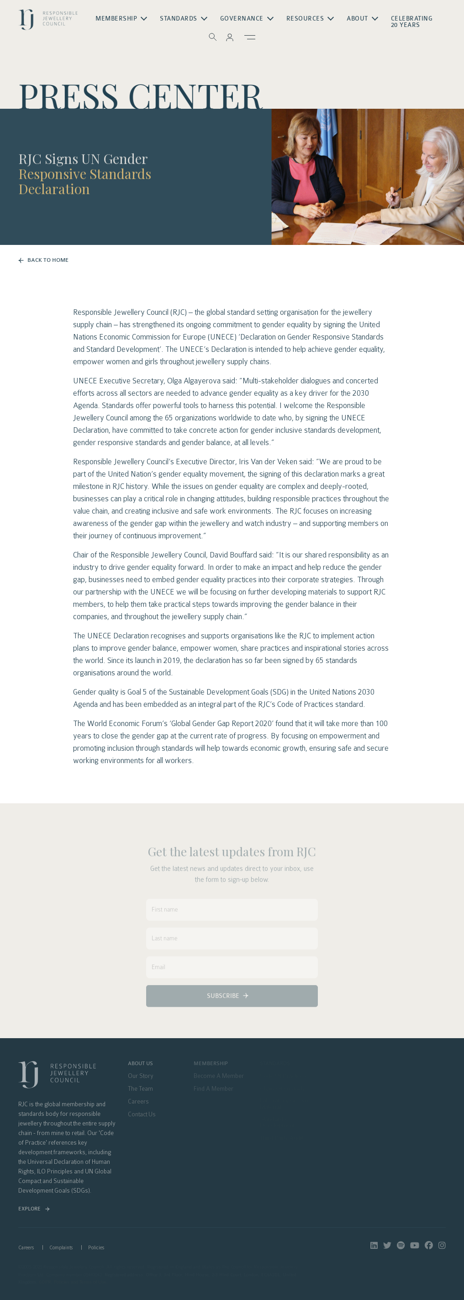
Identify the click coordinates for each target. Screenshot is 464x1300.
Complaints (61, 1248)
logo (48, 22)
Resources (305, 19)
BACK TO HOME (48, 260)
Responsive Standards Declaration (84, 184)
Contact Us (142, 1114)
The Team (140, 1089)
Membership (116, 19)
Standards (178, 19)
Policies (96, 1248)
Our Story (140, 1076)
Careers (138, 1101)
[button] (229, 37)
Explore (29, 1209)
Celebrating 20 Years (412, 22)
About (357, 19)
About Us (140, 1064)
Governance (242, 19)
